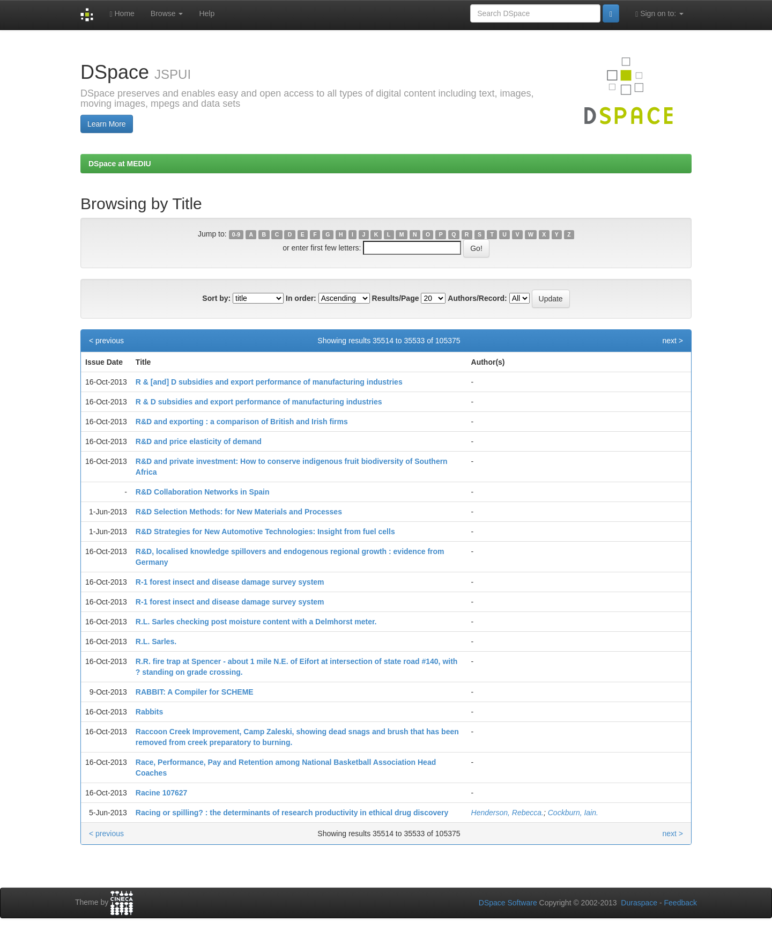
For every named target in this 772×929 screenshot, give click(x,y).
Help (206, 13)
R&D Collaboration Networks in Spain (203, 492)
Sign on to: (659, 13)
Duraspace (639, 902)
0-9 (236, 234)
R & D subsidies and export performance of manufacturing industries (259, 401)
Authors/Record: (477, 298)
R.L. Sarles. (156, 641)
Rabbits (149, 711)
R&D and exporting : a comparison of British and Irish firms (242, 421)
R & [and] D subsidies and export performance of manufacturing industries (269, 382)
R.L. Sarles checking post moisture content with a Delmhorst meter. (256, 621)
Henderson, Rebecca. (507, 812)
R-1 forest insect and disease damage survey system (230, 582)
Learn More (106, 124)
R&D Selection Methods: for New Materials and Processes (239, 511)
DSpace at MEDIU (119, 163)
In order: (301, 298)
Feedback (680, 902)
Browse (167, 13)
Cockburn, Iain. (573, 812)
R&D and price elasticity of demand (199, 441)
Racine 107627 (162, 792)
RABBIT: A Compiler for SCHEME (195, 692)
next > (672, 340)
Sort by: (216, 298)
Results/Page (395, 298)
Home (121, 13)
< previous (106, 340)
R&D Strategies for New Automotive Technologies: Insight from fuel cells (265, 531)
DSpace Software (508, 902)
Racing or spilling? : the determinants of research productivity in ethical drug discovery (292, 812)
